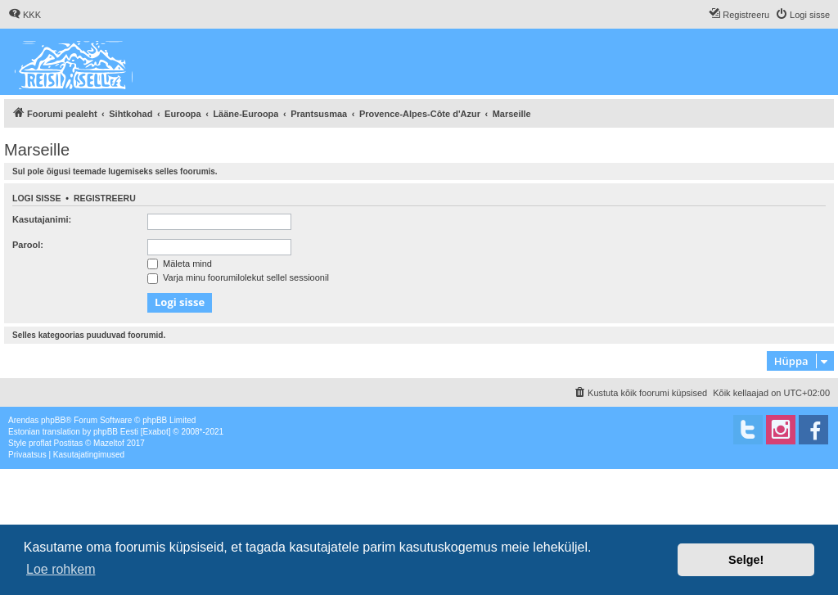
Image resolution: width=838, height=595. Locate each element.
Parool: (27, 245)
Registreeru (105, 198)
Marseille (37, 150)
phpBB (53, 420)
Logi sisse (36, 198)
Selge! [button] (746, 559)
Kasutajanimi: (41, 219)
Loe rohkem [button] (61, 569)
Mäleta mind (179, 263)
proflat (40, 443)
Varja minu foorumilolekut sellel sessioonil (238, 277)
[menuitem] (24, 15)
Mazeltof (108, 443)
